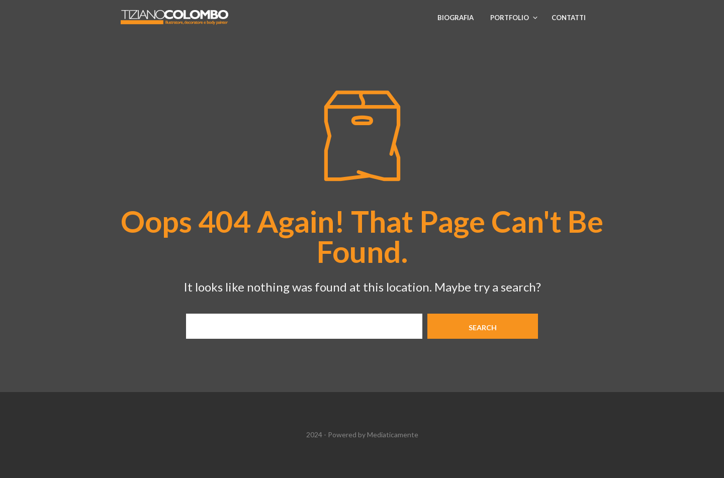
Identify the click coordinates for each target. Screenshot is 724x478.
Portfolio (509, 18)
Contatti (569, 18)
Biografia (455, 18)
